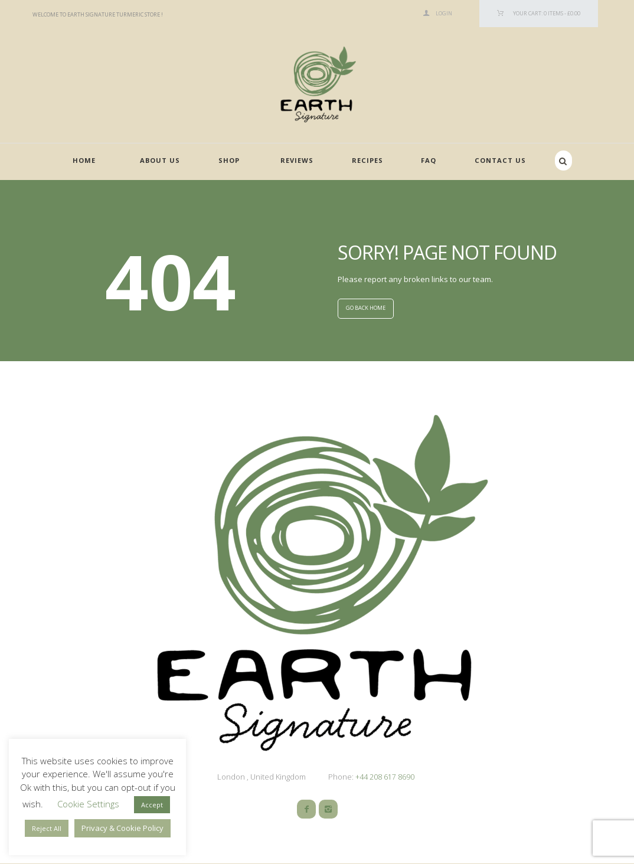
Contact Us (500, 160)
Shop (229, 160)
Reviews (296, 160)
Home (84, 160)
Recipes (367, 160)
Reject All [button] (46, 828)
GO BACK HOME (365, 309)
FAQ (428, 160)
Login (444, 13)
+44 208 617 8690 (384, 777)
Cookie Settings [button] (88, 804)
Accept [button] (152, 804)
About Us (160, 160)
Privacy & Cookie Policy (122, 828)
